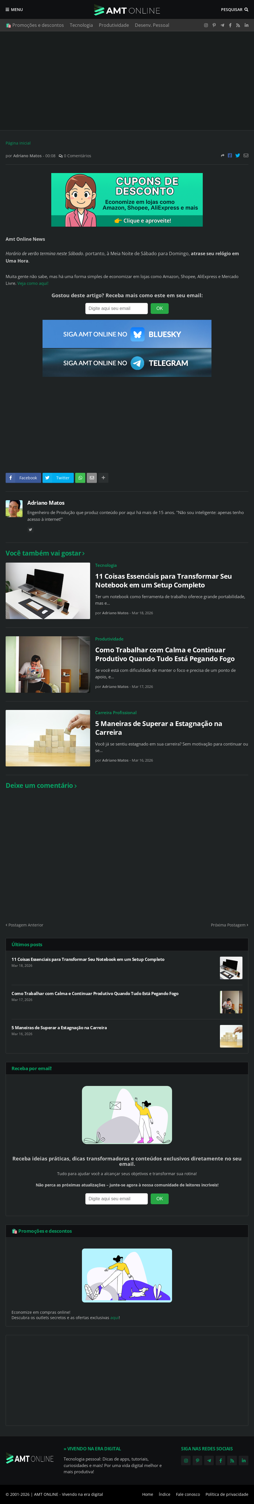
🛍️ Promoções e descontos (35, 25)
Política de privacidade (227, 1494)
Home (147, 1494)
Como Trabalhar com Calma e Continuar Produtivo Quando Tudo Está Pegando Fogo (165, 654)
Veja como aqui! (32, 283)
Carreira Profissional (116, 712)
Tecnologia (81, 25)
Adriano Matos (45, 502)
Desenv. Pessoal (152, 25)
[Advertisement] (127, 80)
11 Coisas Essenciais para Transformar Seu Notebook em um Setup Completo (163, 580)
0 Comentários (77, 155)
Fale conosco (188, 1494)
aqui (114, 1317)
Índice (164, 1494)
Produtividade (114, 25)
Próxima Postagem (228, 925)
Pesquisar (231, 9)
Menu (17, 9)
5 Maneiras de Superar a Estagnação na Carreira (158, 727)
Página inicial (18, 143)
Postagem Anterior (25, 925)
